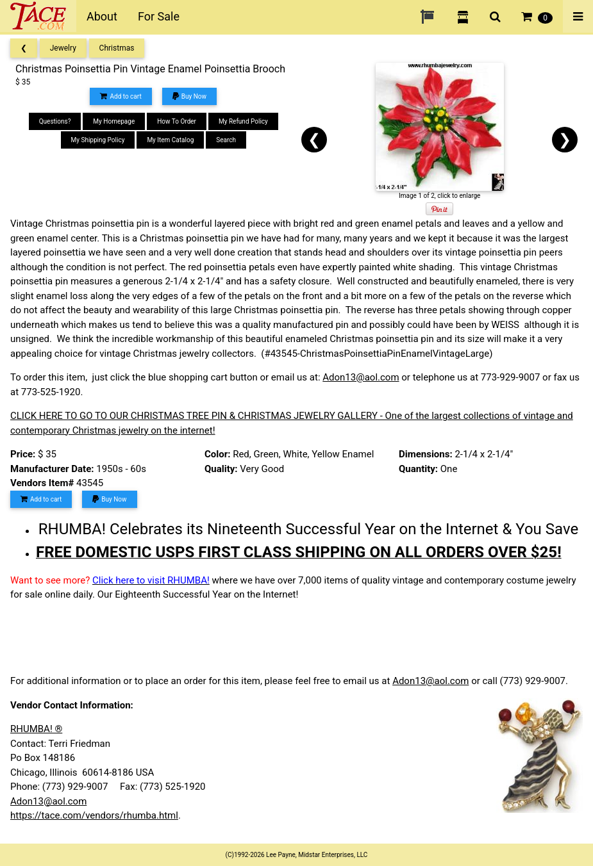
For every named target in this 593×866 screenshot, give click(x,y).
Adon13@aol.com (360, 377)
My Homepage (114, 121)
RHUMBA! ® (36, 729)
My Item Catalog (170, 139)
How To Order (176, 121)
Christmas (117, 48)
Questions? (55, 121)
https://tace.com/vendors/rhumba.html (94, 815)
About (102, 16)
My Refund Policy (243, 121)
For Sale (159, 16)
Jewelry (63, 48)
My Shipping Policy (98, 139)
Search (226, 139)
